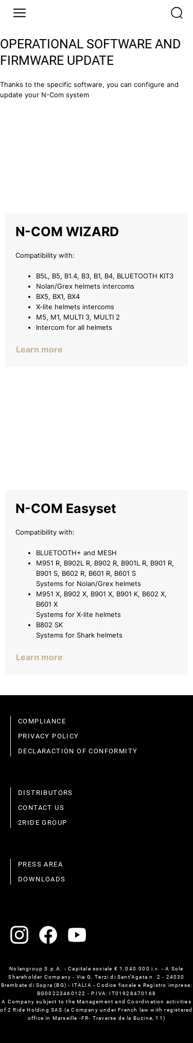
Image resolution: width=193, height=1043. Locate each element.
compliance (42, 721)
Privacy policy (48, 736)
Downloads (42, 879)
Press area (40, 864)
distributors (45, 793)
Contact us (41, 807)
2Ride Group (42, 822)
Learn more (39, 349)
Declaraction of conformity (77, 751)
